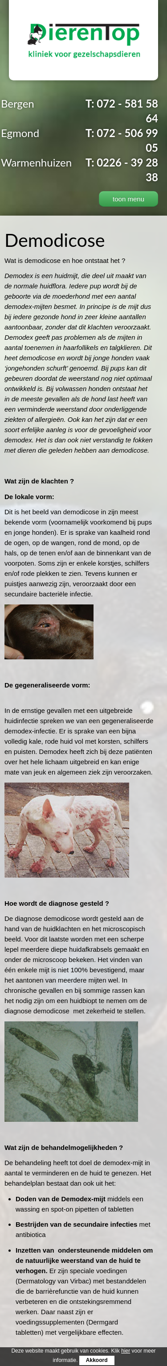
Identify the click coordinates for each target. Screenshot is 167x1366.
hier (125, 1351)
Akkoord (97, 1360)
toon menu (128, 199)
